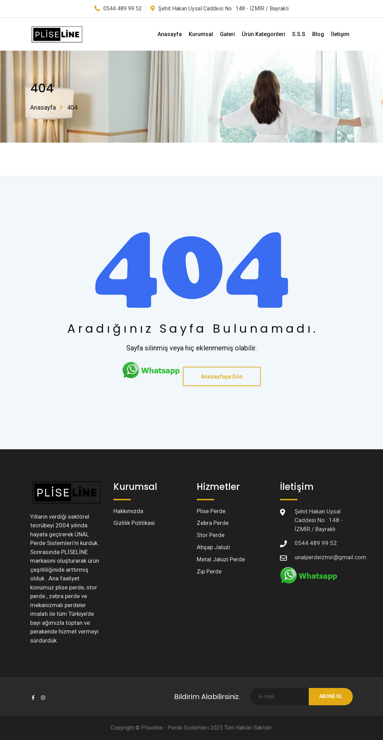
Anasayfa (170, 34)
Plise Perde (211, 511)
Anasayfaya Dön (222, 376)
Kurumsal (201, 34)
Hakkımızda (128, 511)
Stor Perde (210, 536)
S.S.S (298, 34)
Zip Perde (209, 572)
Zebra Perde (213, 523)
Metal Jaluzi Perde (221, 560)
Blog (318, 34)
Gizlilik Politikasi (134, 523)
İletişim (340, 34)
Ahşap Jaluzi (213, 548)
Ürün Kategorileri (263, 34)
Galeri (227, 34)
